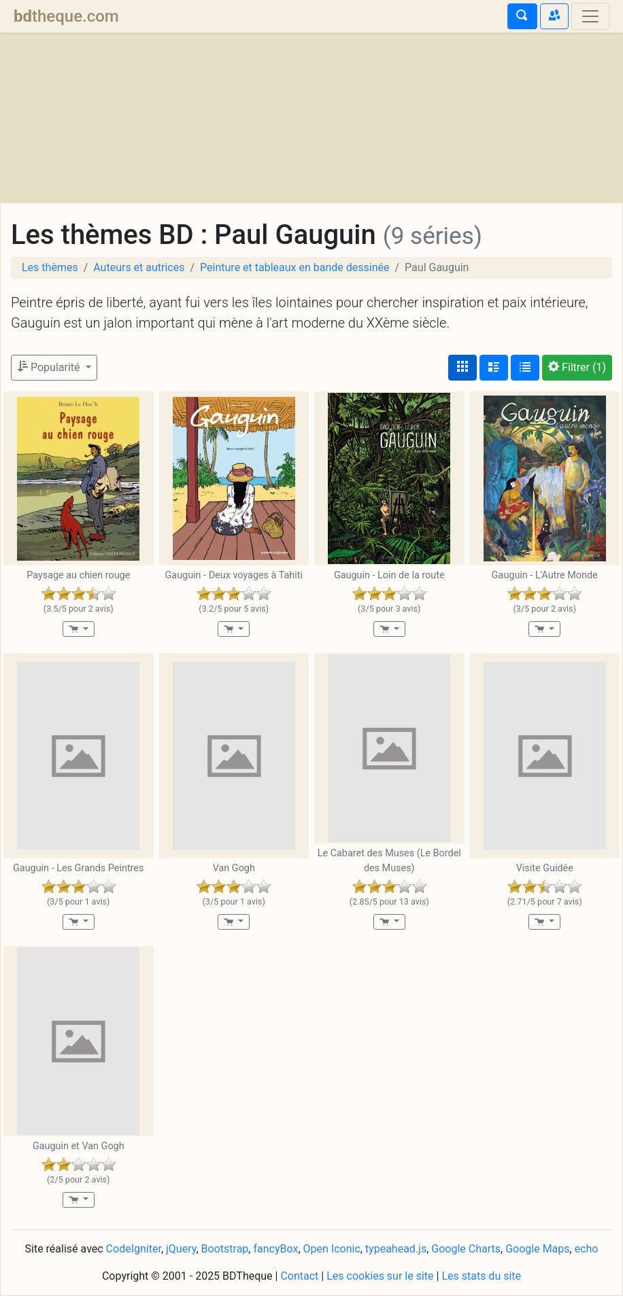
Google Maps (537, 1248)
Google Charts (466, 1248)
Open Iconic (331, 1248)
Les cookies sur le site (379, 1275)
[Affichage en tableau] (525, 368)
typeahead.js (395, 1248)
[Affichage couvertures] (462, 368)
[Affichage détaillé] (493, 368)
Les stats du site (481, 1275)
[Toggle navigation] (590, 16)
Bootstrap (225, 1248)
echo (587, 1248)
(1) (577, 367)
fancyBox (275, 1248)
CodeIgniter (133, 1248)
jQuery (181, 1248)
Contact (299, 1275)
